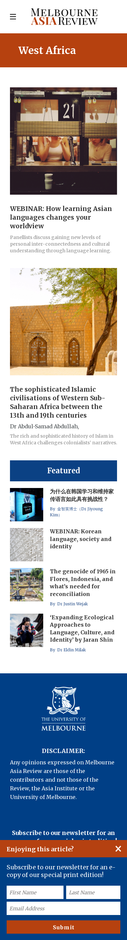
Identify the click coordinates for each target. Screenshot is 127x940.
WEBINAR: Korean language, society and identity (80, 539)
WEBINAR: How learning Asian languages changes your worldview (61, 217)
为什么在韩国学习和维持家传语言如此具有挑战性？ (82, 495)
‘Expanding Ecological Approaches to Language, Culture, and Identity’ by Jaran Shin (82, 628)
